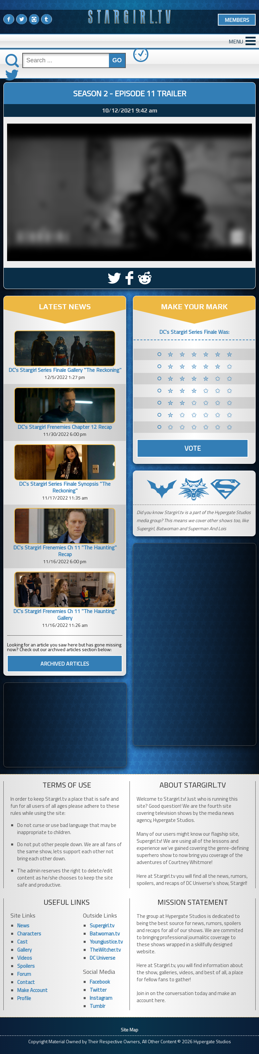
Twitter (98, 990)
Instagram (101, 998)
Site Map (129, 1029)
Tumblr (97, 1006)
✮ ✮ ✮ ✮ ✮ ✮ (201, 354)
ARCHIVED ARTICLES (64, 664)
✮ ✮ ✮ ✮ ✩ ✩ (201, 379)
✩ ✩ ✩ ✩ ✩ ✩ (201, 427)
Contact (26, 982)
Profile (24, 998)
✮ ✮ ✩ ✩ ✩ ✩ (201, 403)
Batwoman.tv (105, 933)
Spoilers (26, 966)
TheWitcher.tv (105, 950)
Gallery (24, 950)
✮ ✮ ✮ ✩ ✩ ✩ (201, 391)
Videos (24, 958)
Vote (192, 448)
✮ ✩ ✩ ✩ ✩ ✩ (201, 415)
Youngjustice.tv (106, 942)
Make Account (32, 990)
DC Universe (102, 958)
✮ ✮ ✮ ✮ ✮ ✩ (201, 366)
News (23, 925)
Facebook (100, 982)
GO (117, 60)
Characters (29, 933)
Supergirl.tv (102, 925)
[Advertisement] (65, 725)
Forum (24, 974)
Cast (22, 942)
